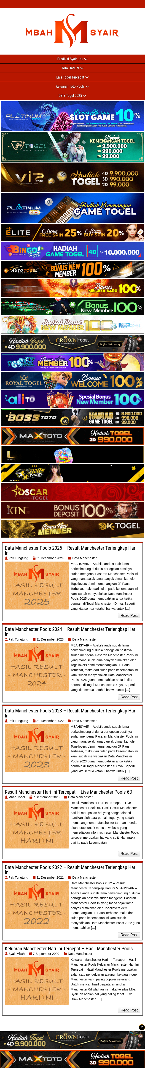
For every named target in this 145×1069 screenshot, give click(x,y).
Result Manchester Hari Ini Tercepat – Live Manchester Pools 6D (68, 792)
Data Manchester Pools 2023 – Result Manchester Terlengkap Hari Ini (71, 713)
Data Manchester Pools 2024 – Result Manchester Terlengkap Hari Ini (71, 631)
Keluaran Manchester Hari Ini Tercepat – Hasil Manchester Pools (69, 948)
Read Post (129, 615)
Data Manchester (84, 558)
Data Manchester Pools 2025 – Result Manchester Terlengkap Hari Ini (71, 550)
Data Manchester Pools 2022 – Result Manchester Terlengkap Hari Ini (71, 869)
